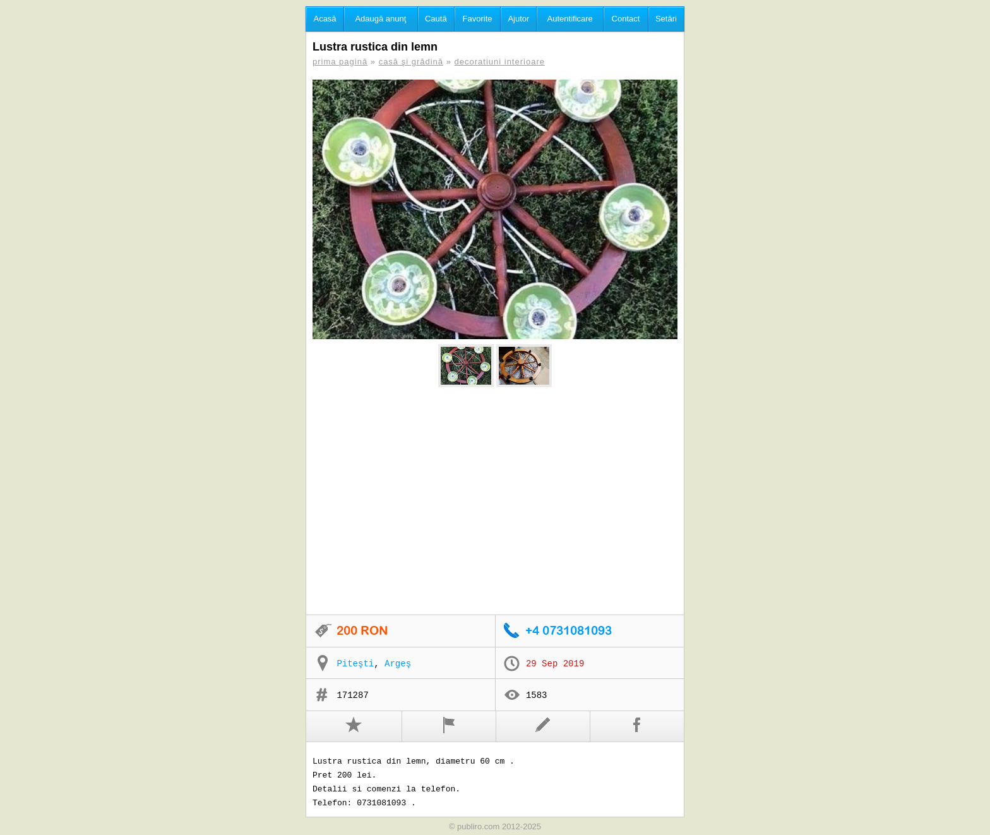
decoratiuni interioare (500, 61)
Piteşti (355, 664)
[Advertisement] (495, 501)
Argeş (398, 664)
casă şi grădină (411, 61)
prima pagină (340, 61)
